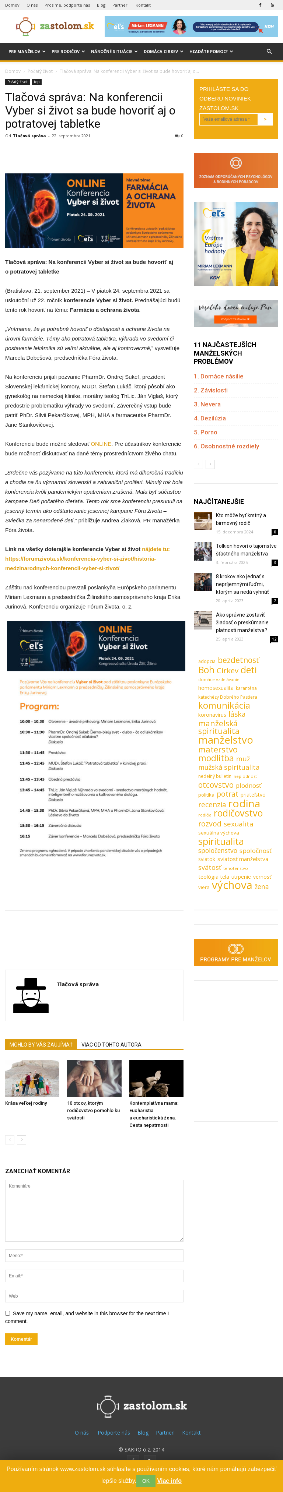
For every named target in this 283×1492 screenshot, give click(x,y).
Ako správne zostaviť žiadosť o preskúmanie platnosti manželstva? (242, 622)
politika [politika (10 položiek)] (206, 794)
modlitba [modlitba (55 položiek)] (216, 758)
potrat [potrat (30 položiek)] (227, 794)
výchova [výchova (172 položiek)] (232, 885)
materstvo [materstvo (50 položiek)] (218, 749)
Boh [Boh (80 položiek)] (206, 670)
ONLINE (101, 444)
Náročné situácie (114, 51)
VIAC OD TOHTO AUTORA (111, 1045)
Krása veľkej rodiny (26, 1103)
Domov (12, 5)
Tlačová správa (29, 135)
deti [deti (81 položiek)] (249, 670)
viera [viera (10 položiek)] (204, 887)
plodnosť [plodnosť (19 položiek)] (248, 785)
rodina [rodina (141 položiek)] (244, 803)
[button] (269, 51)
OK (146, 1481)
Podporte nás (114, 1432)
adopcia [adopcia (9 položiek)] (207, 661)
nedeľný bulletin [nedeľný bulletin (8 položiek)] (214, 776)
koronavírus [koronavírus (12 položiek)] (212, 714)
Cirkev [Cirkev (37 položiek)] (227, 670)
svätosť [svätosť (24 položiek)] (209, 867)
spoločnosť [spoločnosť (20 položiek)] (256, 850)
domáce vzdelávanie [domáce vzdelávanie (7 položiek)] (219, 679)
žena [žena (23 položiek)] (262, 886)
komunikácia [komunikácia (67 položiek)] (224, 705)
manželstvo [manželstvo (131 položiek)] (225, 740)
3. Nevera (207, 404)
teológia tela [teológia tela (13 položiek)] (213, 876)
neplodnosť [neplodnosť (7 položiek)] (245, 776)
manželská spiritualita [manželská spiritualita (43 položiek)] (219, 727)
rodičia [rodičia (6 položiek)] (205, 815)
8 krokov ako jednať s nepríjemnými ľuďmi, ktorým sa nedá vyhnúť (242, 584)
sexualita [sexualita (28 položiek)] (239, 824)
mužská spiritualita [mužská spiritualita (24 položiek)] (228, 767)
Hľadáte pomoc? (211, 51)
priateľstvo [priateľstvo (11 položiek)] (253, 794)
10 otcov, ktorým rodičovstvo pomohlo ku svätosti (93, 1110)
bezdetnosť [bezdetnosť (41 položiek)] (238, 660)
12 (274, 639)
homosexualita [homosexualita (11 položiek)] (216, 687)
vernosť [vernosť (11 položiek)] (262, 876)
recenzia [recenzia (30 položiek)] (212, 804)
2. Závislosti (211, 390)
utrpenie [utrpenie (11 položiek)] (241, 876)
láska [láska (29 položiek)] (237, 714)
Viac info (169, 1481)
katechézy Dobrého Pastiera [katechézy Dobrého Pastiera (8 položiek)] (227, 697)
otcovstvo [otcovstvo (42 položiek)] (216, 785)
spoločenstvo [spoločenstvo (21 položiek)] (217, 850)
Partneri (120, 5)
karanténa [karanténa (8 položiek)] (246, 688)
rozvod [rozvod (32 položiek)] (209, 824)
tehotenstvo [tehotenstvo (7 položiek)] (235, 868)
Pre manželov (27, 51)
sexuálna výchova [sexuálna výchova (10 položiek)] (218, 832)
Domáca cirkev (164, 51)
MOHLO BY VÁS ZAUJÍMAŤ (41, 1045)
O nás (32, 5)
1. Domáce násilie (219, 376)
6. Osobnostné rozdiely (226, 446)
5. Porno (205, 432)
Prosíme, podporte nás (67, 5)
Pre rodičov (68, 51)
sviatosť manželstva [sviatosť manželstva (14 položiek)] (242, 859)
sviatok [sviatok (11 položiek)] (206, 859)
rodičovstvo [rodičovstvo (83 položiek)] (238, 813)
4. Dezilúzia (210, 418)
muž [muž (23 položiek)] (243, 759)
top (36, 81)
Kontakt (143, 5)
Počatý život (40, 71)
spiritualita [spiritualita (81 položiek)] (221, 841)
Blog (101, 5)
